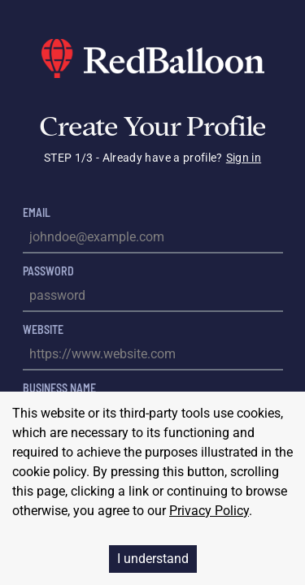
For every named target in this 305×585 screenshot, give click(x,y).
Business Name (59, 388)
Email (36, 212)
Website (43, 329)
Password (48, 271)
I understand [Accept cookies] (153, 558)
